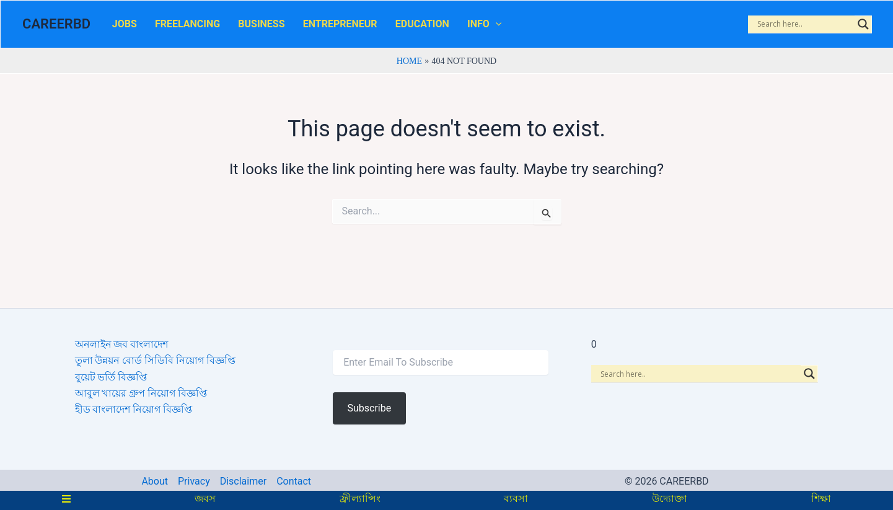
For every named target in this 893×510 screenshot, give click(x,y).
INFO (433, 26)
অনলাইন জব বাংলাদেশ (122, 344)
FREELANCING (173, 26)
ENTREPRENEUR (307, 26)
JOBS (119, 26)
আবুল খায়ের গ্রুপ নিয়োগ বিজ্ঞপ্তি (141, 393)
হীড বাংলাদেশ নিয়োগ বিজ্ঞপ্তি (134, 410)
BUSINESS (237, 26)
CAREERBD (56, 26)
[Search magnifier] (863, 26)
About (154, 481)
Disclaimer (243, 481)
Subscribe (369, 408)
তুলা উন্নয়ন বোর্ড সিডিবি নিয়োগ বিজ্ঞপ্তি (155, 361)
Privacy (194, 481)
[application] (444, 26)
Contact (293, 481)
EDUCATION (380, 26)
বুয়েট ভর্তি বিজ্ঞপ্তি (111, 377)
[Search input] (804, 26)
